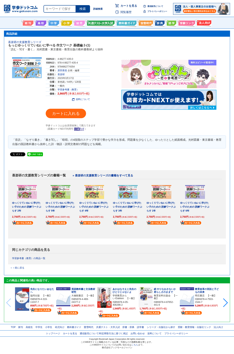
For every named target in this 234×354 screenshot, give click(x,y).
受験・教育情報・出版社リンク (194, 327)
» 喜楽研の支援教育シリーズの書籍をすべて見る (103, 175)
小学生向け (66, 22)
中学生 (39, 327)
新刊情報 (27, 22)
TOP (13, 327)
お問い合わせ (138, 333)
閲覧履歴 (126, 12)
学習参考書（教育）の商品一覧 (28, 258)
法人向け (203, 22)
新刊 (20, 327)
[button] (225, 302)
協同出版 (35, 295)
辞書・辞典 (128, 327)
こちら (135, 345)
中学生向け (53, 22)
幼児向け (79, 22)
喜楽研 (61, 74)
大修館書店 (77, 295)
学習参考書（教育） (68, 89)
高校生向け (40, 22)
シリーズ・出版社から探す (161, 327)
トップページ (53, 333)
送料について (81, 99)
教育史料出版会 (162, 295)
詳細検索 (98, 8)
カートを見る (128, 5)
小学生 (48, 327)
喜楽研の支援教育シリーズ (24, 42)
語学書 (171, 22)
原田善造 (62, 70)
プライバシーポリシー (157, 11)
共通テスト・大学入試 (100, 22)
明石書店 (200, 295)
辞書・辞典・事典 (159, 22)
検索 (83, 8)
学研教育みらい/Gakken (120, 297)
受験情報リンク (186, 22)
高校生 (29, 327)
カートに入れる (66, 113)
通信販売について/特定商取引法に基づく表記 (104, 333)
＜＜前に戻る (17, 267)
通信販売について (155, 6)
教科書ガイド (126, 22)
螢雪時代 (145, 22)
